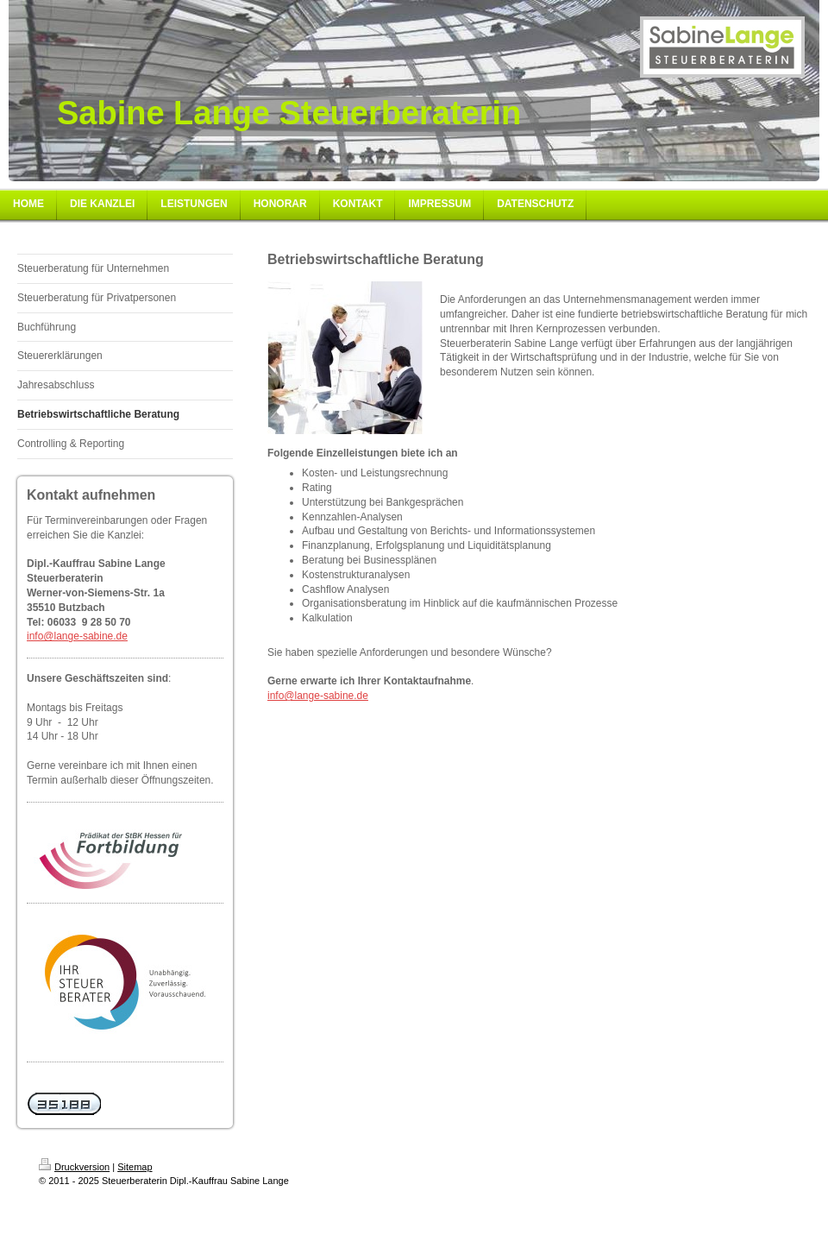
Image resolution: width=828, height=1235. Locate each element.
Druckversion (74, 1167)
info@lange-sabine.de (77, 636)
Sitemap (134, 1167)
